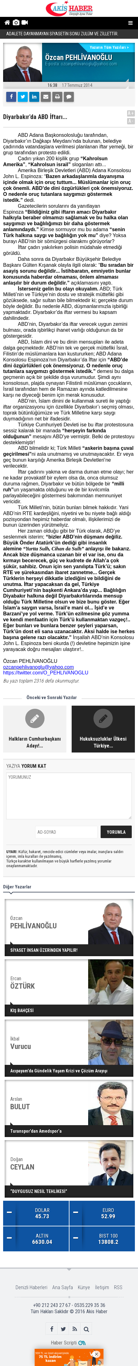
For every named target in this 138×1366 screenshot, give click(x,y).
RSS (118, 1287)
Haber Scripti (64, 1343)
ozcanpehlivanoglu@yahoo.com (89, 63)
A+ (131, 113)
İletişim (102, 1287)
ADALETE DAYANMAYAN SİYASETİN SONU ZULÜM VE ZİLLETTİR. (62, 34)
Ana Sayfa (62, 1287)
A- (131, 121)
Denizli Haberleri (31, 1287)
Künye (84, 1287)
